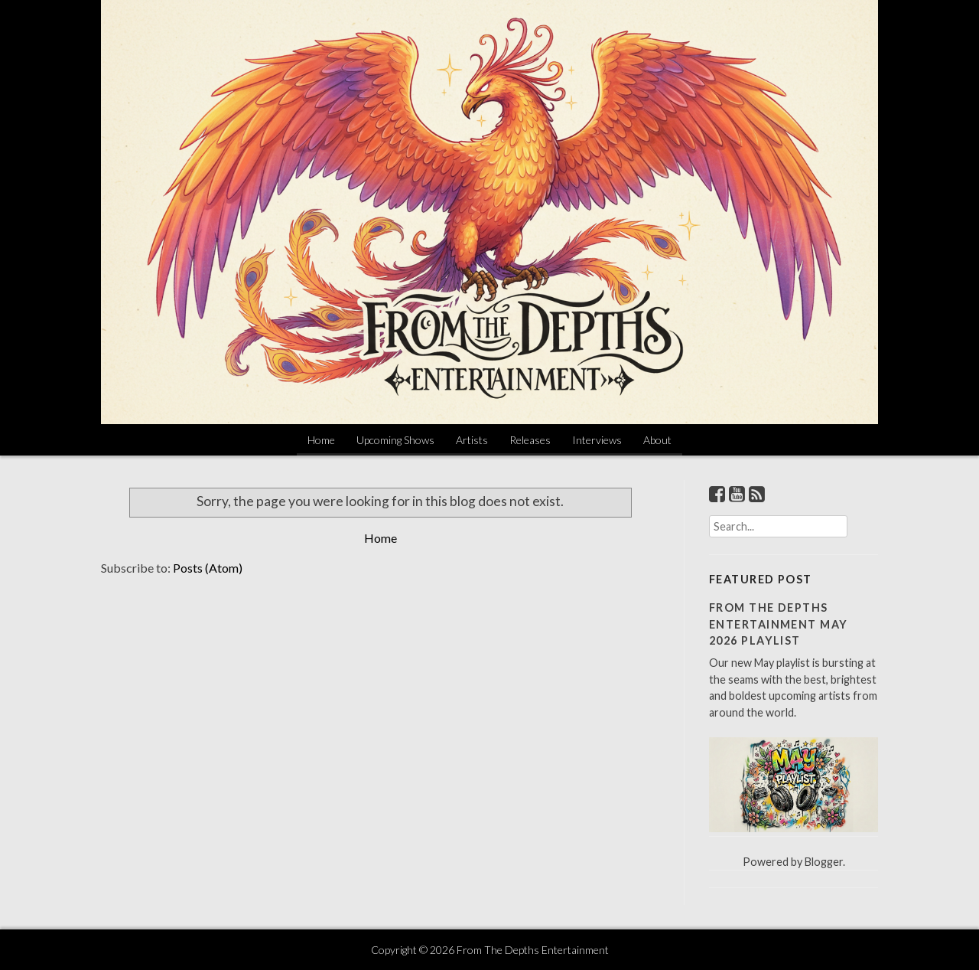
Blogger (824, 861)
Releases (530, 439)
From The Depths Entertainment (533, 949)
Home (321, 439)
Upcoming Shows (395, 439)
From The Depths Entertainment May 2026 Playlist (778, 624)
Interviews (597, 439)
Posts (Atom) (207, 567)
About (657, 439)
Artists (472, 439)
